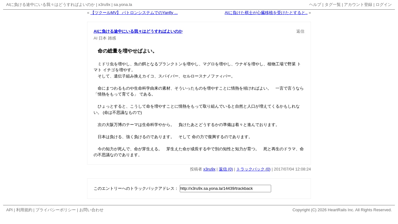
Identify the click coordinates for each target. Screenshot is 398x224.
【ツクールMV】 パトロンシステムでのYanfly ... (134, 12)
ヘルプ (315, 4)
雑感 (112, 38)
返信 (300, 31)
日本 (103, 38)
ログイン (384, 4)
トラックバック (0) (253, 169)
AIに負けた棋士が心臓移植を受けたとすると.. (266, 12)
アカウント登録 (358, 4)
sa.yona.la (123, 4)
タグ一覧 (333, 4)
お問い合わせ (91, 210)
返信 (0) (226, 169)
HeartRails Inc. (341, 210)
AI (95, 38)
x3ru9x (104, 4)
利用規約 (24, 210)
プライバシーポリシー (55, 210)
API (9, 210)
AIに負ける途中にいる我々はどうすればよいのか (50, 4)
